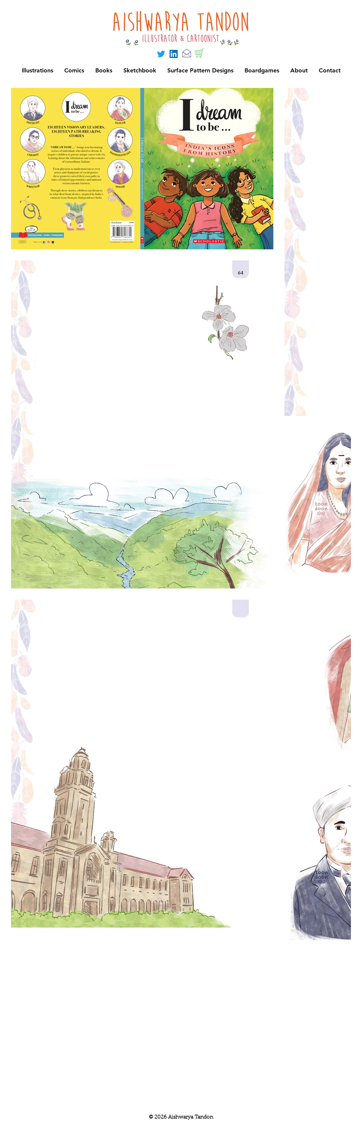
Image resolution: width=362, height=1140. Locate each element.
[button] (262, 70)
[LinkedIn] (174, 54)
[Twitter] (161, 54)
